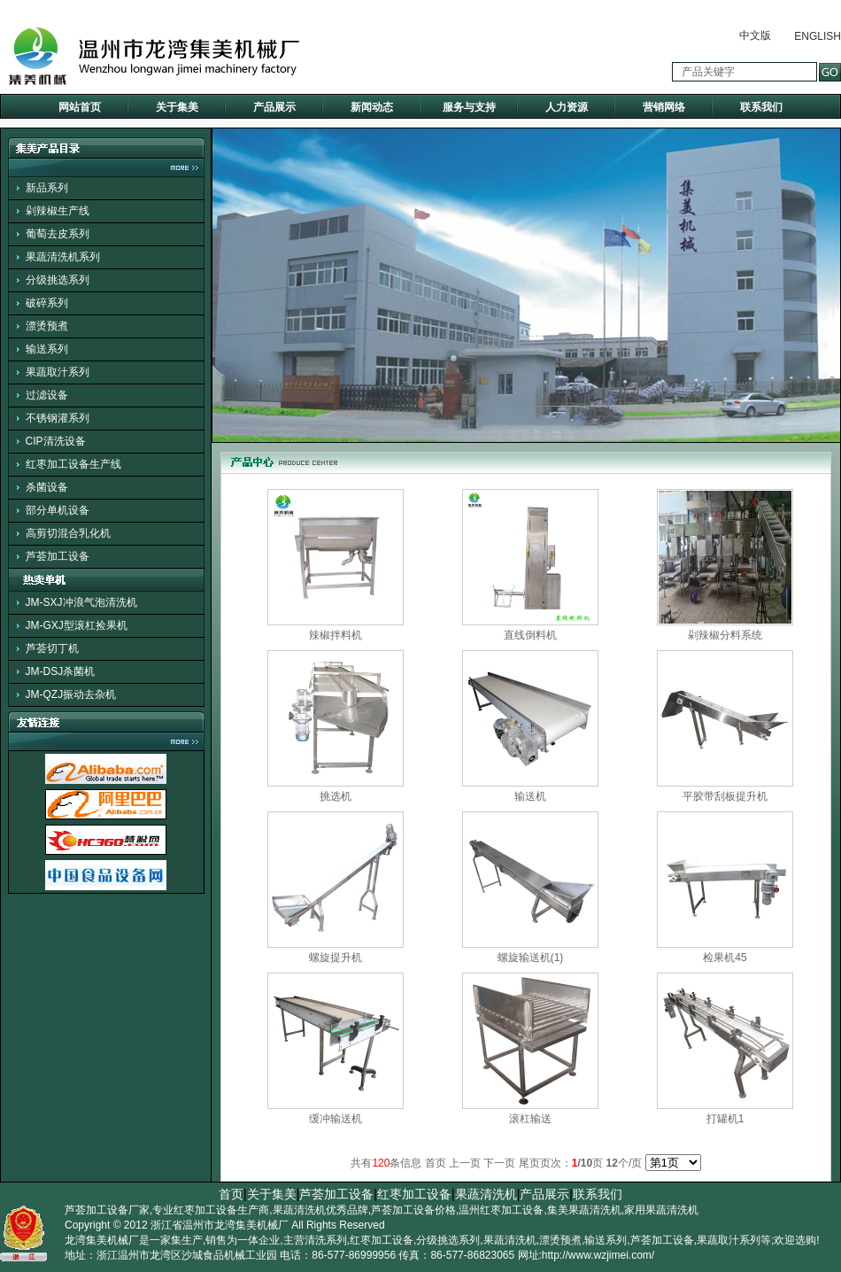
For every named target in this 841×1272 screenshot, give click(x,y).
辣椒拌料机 (335, 635)
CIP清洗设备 (56, 441)
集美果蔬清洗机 (584, 1210)
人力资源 (566, 107)
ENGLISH (817, 36)
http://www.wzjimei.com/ (598, 1255)
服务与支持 (469, 107)
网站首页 (79, 107)
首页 (231, 1194)
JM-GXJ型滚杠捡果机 (76, 625)
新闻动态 (372, 107)
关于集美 (177, 107)
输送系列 (47, 349)
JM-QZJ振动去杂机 (71, 694)
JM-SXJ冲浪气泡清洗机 (81, 602)
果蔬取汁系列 (57, 372)
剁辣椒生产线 (57, 211)
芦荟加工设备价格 (413, 1210)
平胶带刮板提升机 (725, 796)
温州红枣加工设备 (501, 1210)
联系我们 (761, 107)
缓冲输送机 (335, 1119)
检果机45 (724, 957)
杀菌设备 (47, 487)
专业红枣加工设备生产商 (210, 1210)
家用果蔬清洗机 (661, 1210)
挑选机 (335, 796)
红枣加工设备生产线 (73, 464)
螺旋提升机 (335, 957)
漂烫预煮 (47, 326)
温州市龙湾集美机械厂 (235, 1225)
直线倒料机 (530, 635)
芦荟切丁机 (52, 648)
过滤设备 (47, 395)
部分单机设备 (57, 510)
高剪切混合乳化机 (68, 533)
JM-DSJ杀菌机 (61, 671)
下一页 (499, 1163)
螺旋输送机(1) (531, 957)
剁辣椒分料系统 (725, 635)
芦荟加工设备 (57, 556)
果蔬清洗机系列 (63, 257)
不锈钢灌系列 (57, 418)
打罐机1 (725, 1119)
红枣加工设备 (414, 1194)
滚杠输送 (530, 1119)
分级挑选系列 (57, 280)
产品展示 (274, 107)
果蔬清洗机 (486, 1194)
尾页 (529, 1163)
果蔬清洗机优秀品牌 (320, 1210)
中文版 (755, 35)
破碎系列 (47, 303)
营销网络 (664, 107)
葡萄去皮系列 (57, 234)
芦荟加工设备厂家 (107, 1210)
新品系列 (47, 188)
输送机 (530, 796)
